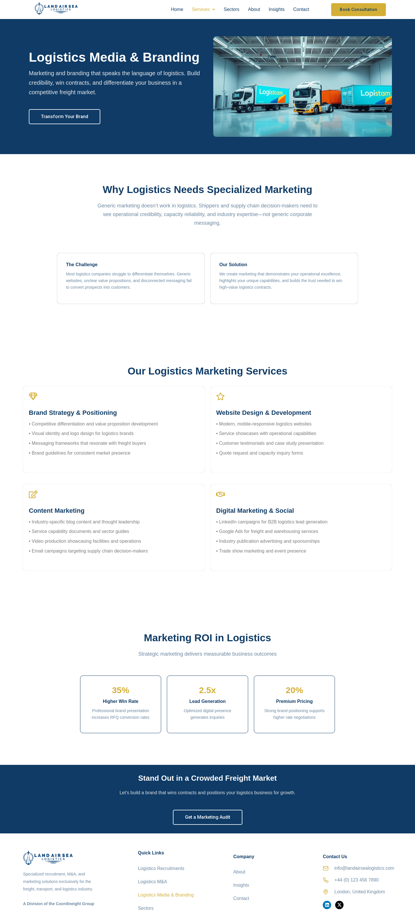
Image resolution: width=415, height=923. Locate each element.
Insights (276, 9)
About (254, 9)
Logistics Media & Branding (166, 888)
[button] (203, 9)
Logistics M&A (152, 879)
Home (177, 9)
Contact (301, 9)
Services (203, 9)
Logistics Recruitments (161, 869)
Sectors (231, 9)
